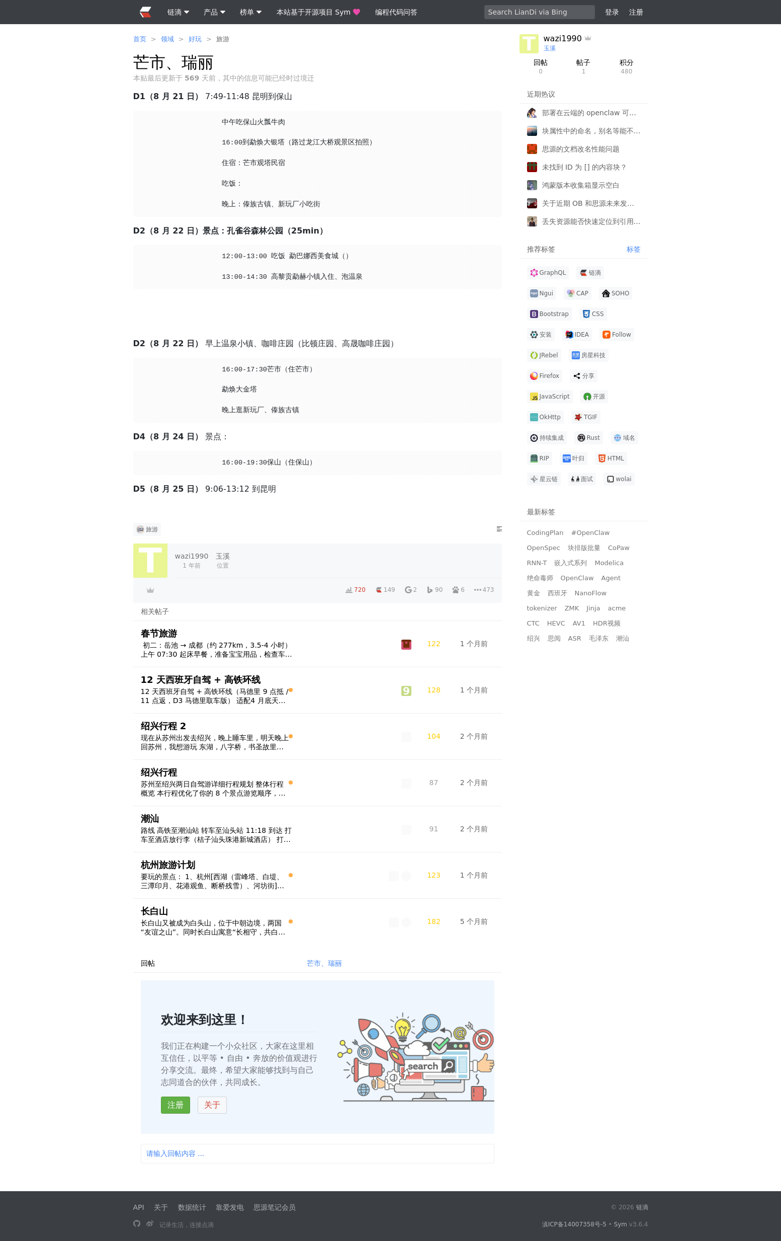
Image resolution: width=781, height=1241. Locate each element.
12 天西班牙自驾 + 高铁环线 (201, 679)
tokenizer (542, 608)
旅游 (222, 39)
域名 (624, 438)
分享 (583, 376)
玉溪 (550, 48)
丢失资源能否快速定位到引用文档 (591, 221)
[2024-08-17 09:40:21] (192, 560)
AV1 (579, 623)
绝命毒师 (540, 578)
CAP (577, 293)
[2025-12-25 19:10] (474, 829)
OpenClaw (577, 578)
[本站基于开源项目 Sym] (136, 1224)
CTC (533, 623)
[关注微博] (149, 1224)
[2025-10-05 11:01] (474, 921)
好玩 (195, 39)
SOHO (616, 293)
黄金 (533, 593)
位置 (223, 560)
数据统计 (192, 1207)
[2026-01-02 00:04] (474, 783)
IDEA (577, 335)
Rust (588, 438)
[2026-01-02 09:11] (474, 736)
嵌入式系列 (570, 563)
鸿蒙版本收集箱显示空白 (581, 185)
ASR (574, 638)
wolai (619, 479)
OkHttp (545, 417)
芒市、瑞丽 (324, 963)
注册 (175, 1105)
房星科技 (588, 355)
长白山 (154, 911)
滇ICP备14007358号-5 (574, 1224)
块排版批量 (584, 548)
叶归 (573, 458)
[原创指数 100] (291, 690)
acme (617, 608)
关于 (212, 1105)
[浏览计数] (434, 644)
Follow (616, 335)
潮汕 (150, 818)
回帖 (540, 66)
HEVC (556, 623)
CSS (593, 314)
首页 (139, 39)
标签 (634, 249)
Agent (611, 578)
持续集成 (547, 438)
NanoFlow (591, 593)
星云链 (544, 479)
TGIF (585, 417)
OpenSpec (543, 548)
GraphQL (548, 273)
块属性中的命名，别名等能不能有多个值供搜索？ (591, 131)
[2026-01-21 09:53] (474, 690)
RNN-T (537, 563)
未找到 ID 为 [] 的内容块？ (585, 167)
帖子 (583, 66)
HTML (611, 458)
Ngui (542, 293)
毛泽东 (599, 638)
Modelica (609, 563)
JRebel (544, 355)
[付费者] (150, 590)
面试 (582, 479)
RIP (539, 458)
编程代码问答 (396, 12)
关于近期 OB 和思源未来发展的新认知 (591, 203)
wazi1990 (563, 38)
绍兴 (533, 638)
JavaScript (550, 397)
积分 (626, 66)
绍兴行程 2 (164, 726)
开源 (594, 397)
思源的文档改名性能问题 (581, 149)
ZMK (572, 608)
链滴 (590, 273)
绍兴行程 (159, 772)
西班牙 (557, 593)
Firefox (545, 376)
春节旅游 (159, 633)
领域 (167, 39)
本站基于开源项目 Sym (318, 12)
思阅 (554, 638)
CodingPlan (545, 532)
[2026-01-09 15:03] (474, 875)
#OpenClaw (590, 532)
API (138, 1207)
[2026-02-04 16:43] (474, 644)
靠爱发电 (230, 1207)
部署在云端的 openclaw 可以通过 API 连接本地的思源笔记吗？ (591, 113)
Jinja (593, 608)
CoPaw (619, 548)
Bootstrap (549, 314)
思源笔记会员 (274, 1207)
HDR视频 (607, 623)
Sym (620, 1224)
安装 (541, 335)
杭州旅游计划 (168, 865)
